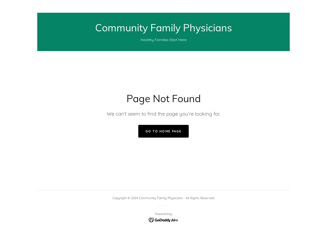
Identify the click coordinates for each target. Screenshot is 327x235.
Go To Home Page (163, 131)
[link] (163, 30)
